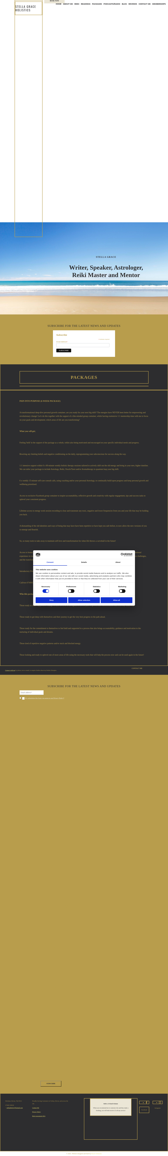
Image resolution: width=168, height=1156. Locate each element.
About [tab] (118, 562)
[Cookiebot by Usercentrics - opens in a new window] (122, 554)
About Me (69, 4)
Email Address (61, 342)
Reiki (77, 4)
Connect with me (10, 670)
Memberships (159, 4)
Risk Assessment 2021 (38, 1116)
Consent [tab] (50, 562)
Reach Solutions (96, 1154)
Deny (51, 600)
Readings (86, 4)
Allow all (116, 600)
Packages (97, 4)
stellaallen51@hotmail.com (15, 1108)
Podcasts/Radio (112, 4)
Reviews (133, 4)
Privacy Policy (36, 1112)
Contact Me (145, 4)
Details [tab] (84, 562)
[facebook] (146, 1102)
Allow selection (84, 600)
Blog (124, 4)
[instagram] (160, 1102)
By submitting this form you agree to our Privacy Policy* (44, 698)
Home (59, 4)
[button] (137, 668)
